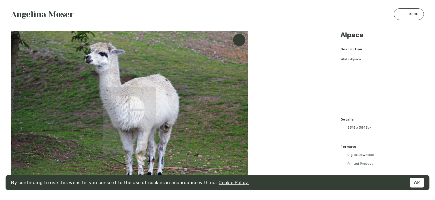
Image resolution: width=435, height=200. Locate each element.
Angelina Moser (42, 14)
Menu (409, 14)
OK (417, 182)
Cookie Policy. (234, 182)
